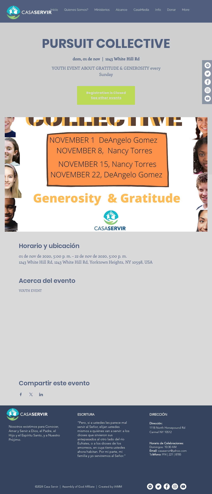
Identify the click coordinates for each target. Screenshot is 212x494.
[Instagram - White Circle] (208, 90)
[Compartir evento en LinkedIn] (41, 394)
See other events (106, 97)
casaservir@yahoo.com (172, 451)
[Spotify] (208, 65)
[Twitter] (208, 74)
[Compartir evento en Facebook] (21, 394)
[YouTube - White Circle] (208, 98)
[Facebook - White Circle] (208, 82)
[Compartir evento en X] (31, 394)
